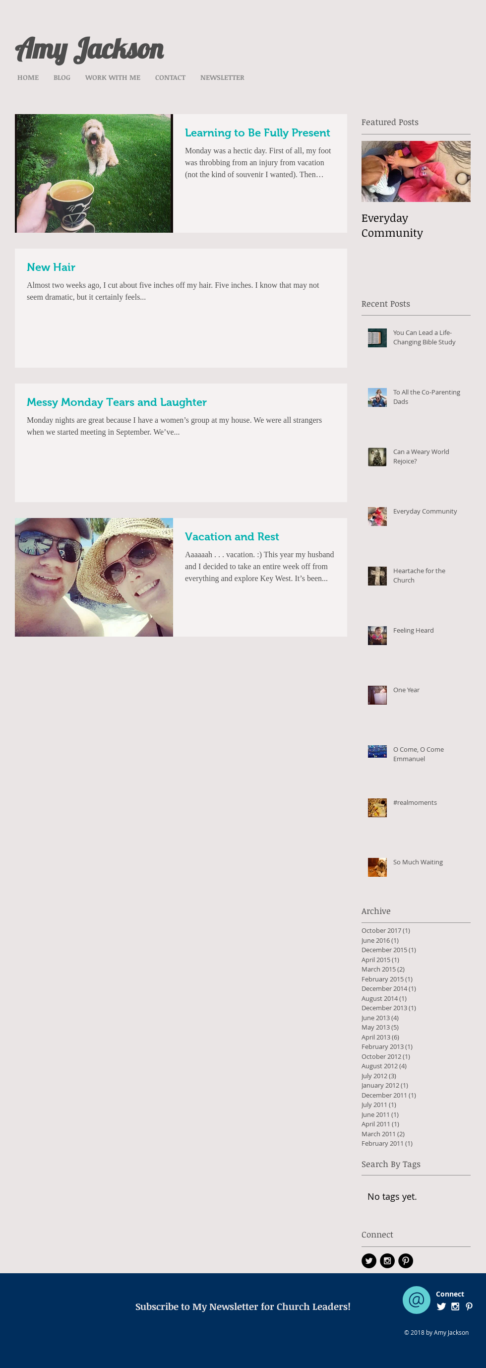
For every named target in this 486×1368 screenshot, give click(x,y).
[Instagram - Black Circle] (387, 1260)
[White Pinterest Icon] (469, 1306)
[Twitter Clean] (441, 1306)
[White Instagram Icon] (455, 1306)
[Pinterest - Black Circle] (405, 1260)
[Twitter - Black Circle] (369, 1260)
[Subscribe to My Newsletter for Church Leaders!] (242, 1306)
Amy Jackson (89, 48)
